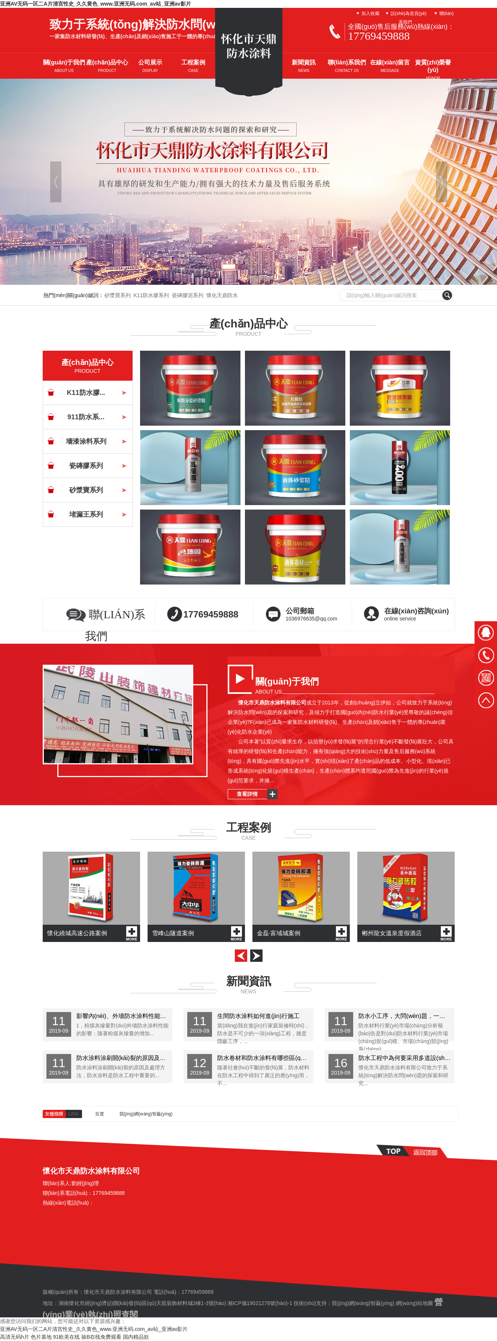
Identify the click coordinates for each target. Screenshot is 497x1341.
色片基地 (41, 1337)
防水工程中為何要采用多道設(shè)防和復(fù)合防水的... (406, 1058)
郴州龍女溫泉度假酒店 (407, 933)
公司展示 (150, 66)
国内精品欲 (136, 1337)
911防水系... (85, 417)
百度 (99, 1113)
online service (417, 613)
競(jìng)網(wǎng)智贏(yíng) (146, 1113)
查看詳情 (247, 794)
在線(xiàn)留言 (390, 66)
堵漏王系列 (86, 514)
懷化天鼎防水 (222, 295)
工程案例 (193, 66)
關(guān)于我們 (64, 66)
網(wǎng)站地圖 (414, 1303)
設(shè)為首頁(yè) (409, 13)
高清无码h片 (14, 1337)
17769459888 (211, 614)
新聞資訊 (304, 66)
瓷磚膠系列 (86, 465)
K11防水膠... (86, 392)
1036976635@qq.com (319, 613)
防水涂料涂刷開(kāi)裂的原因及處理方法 (124, 1058)
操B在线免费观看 (101, 1337)
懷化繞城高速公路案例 (92, 933)
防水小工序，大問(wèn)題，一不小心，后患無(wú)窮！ (406, 1016)
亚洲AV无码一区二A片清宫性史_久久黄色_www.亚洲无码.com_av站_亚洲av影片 (95, 4)
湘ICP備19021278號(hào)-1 (259, 1303)
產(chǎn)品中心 (107, 66)
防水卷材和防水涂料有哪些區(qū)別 (264, 1058)
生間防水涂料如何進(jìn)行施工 (258, 1016)
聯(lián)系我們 (347, 66)
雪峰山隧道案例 (197, 933)
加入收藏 (370, 13)
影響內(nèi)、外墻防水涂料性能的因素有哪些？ (124, 1016)
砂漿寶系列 (117, 295)
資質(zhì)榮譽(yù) (433, 69)
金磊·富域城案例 (302, 933)
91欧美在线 (66, 1337)
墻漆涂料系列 (86, 441)
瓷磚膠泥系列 (187, 295)
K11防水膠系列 (151, 295)
